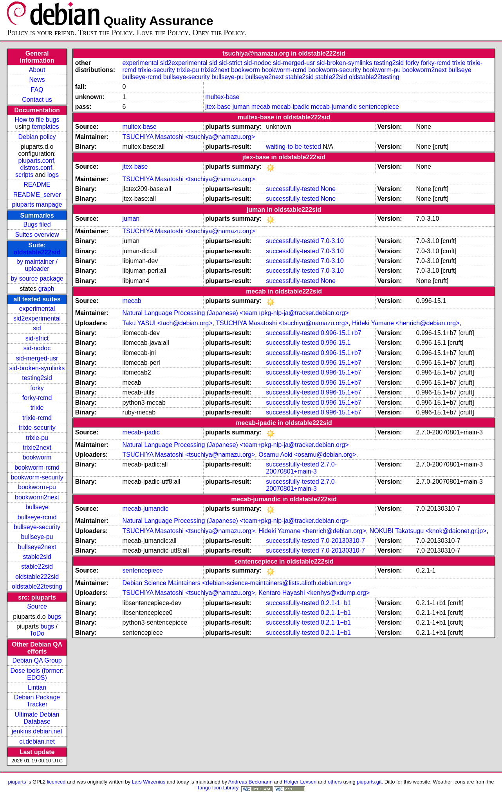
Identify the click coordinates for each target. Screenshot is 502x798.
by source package (37, 278)
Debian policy (37, 136)
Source (37, 606)
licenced (56, 782)
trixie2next (37, 447)
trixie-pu (37, 437)
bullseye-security (37, 527)
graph (46, 288)
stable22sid (37, 566)
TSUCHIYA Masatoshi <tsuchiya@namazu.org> (189, 136)
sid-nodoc (37, 348)
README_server (37, 194)
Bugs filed (37, 224)
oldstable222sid (37, 252)
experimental (37, 308)
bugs (54, 616)
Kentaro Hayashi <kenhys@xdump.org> (314, 592)
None (328, 189)
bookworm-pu (37, 487)
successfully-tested (292, 189)
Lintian (37, 687)
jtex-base (218, 106)
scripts (24, 174)
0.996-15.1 (336, 342)
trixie (37, 407)
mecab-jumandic (334, 106)
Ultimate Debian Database (37, 718)
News (37, 79)
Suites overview (37, 234)
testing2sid (37, 378)
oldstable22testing (37, 586)
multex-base (222, 97)
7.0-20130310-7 (343, 540)
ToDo (37, 633)
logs (53, 174)
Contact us (37, 99)
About (37, 70)
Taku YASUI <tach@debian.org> (168, 323)
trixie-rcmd (37, 417)
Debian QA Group (36, 660)
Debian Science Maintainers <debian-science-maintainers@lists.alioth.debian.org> (237, 583)
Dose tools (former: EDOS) (37, 674)
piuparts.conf (36, 160)
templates (45, 126)
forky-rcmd (37, 397)
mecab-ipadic (290, 106)
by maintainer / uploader (37, 265)
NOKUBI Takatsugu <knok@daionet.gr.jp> (428, 531)
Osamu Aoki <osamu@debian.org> (307, 454)
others (335, 782)
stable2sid (37, 556)
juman (241, 106)
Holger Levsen (300, 782)
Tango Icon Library (217, 788)
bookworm (37, 457)
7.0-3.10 (332, 241)
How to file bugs (37, 119)
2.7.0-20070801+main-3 (301, 468)
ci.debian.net (37, 741)
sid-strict (37, 338)
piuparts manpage (37, 204)
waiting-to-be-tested (293, 146)
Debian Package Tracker (37, 701)
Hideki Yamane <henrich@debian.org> (406, 323)
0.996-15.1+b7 (341, 333)
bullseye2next (37, 547)
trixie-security (36, 427)
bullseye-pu (37, 536)
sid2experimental (37, 318)
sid (37, 328)
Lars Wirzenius (149, 782)
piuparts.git (369, 782)
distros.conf (36, 167)
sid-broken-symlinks (37, 368)
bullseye (37, 507)
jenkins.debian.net (37, 731)
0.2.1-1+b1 (336, 603)
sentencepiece (379, 106)
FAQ (37, 89)
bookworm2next (37, 497)
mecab (260, 106)
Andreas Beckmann (250, 782)
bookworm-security (37, 477)
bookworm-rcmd (37, 467)
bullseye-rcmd (37, 517)
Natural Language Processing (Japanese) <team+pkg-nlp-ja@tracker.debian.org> (236, 313)
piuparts (17, 782)
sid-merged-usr (37, 358)
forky (37, 388)
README (36, 184)
